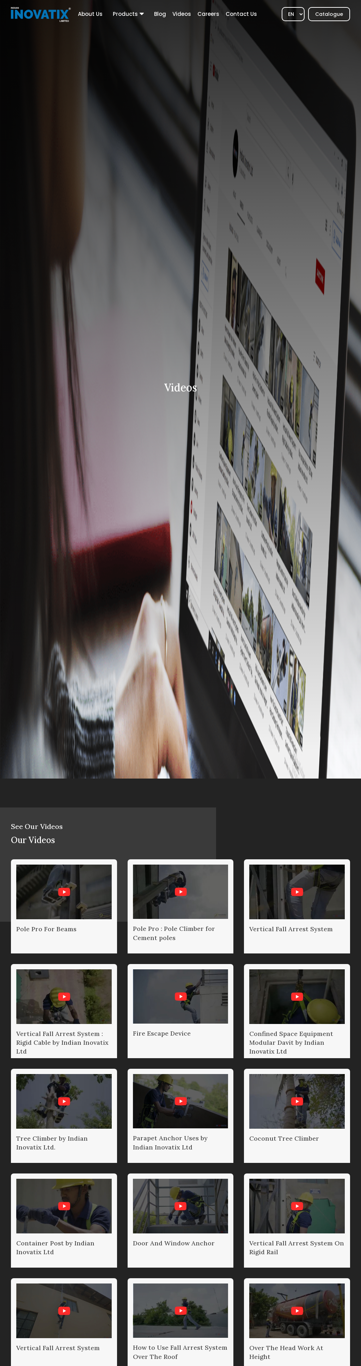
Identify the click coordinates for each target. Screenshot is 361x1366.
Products (125, 14)
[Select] (293, 14)
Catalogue (329, 14)
